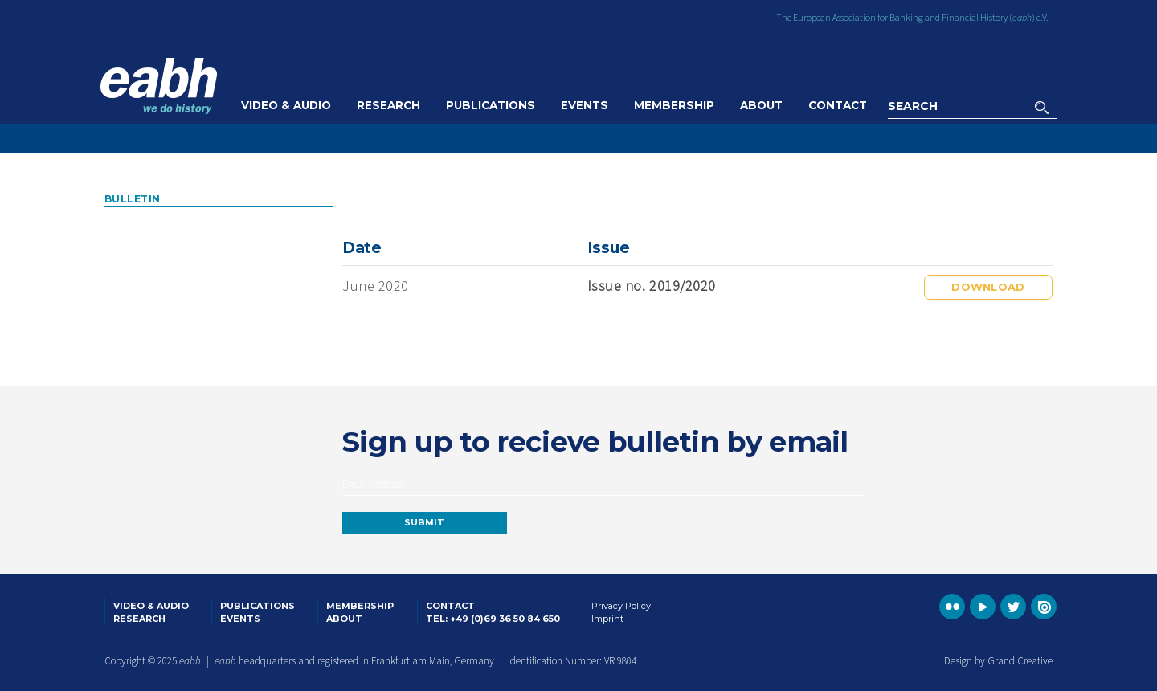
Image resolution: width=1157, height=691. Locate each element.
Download (987, 287)
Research (388, 105)
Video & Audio (286, 105)
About (761, 105)
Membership (674, 105)
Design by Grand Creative (998, 661)
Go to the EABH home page (158, 86)
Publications (490, 105)
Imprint (607, 618)
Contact (837, 105)
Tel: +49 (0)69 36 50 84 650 (493, 618)
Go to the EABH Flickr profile (952, 606)
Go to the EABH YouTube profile (983, 606)
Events (584, 105)
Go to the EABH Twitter (1013, 606)
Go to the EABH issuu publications (1044, 606)
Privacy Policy (621, 605)
